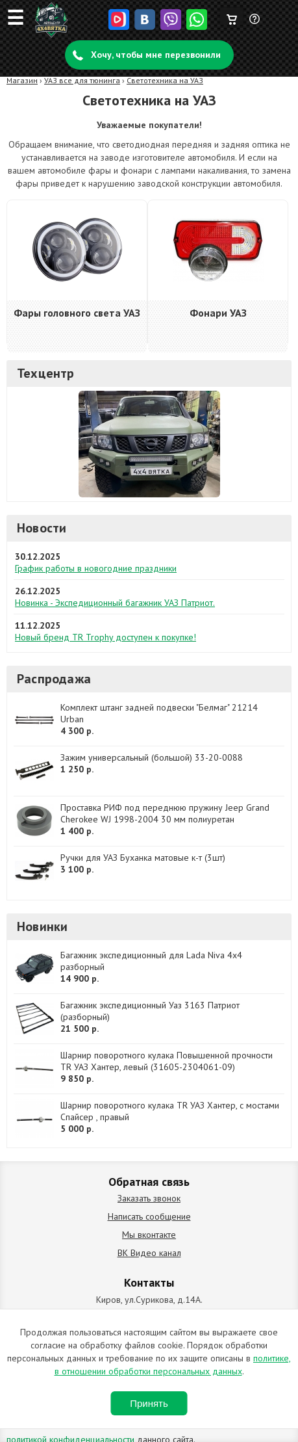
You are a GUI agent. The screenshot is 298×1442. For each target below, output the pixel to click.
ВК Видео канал (149, 1253)
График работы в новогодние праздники (96, 568)
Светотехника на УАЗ (165, 80)
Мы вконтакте (149, 1234)
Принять (149, 1403)
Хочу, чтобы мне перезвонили (156, 54)
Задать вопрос (255, 24)
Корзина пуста (231, 16)
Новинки (42, 926)
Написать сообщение (149, 1216)
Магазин (22, 80)
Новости (41, 527)
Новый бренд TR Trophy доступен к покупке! (105, 637)
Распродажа (54, 678)
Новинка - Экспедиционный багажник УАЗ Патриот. (115, 603)
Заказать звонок (149, 1198)
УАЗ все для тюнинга (82, 80)
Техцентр (46, 373)
